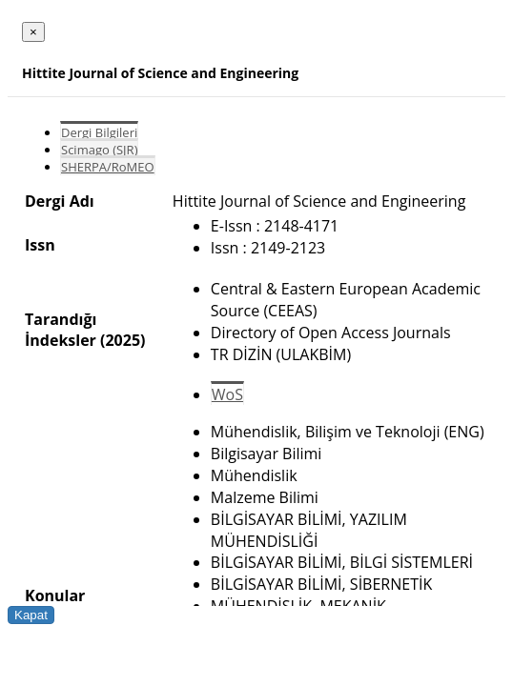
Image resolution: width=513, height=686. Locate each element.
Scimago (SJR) (99, 149)
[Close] (33, 32)
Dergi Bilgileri (99, 132)
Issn (40, 244)
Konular (55, 595)
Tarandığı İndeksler (60, 330)
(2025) (122, 340)
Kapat (31, 615)
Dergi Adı (59, 201)
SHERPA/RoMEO (107, 166)
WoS (227, 394)
